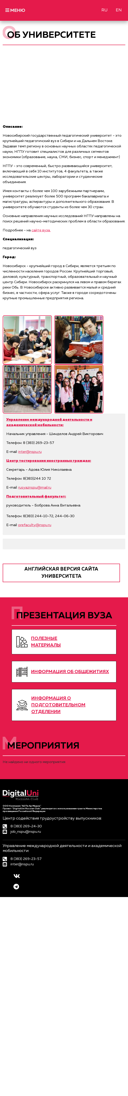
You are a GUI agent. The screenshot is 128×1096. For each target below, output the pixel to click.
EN (119, 10)
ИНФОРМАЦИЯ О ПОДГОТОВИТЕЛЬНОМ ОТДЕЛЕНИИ (58, 705)
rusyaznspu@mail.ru (34, 487)
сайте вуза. (41, 230)
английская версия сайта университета (61, 573)
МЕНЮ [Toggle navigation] (15, 10)
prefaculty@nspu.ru (34, 525)
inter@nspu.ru (30, 452)
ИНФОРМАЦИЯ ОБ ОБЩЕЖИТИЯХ (70, 671)
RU (104, 10)
